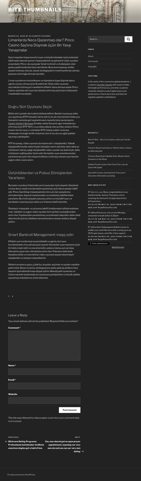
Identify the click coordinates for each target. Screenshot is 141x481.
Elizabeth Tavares (40, 36)
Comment (14, 328)
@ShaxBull (96, 227)
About (90, 56)
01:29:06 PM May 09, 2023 (102, 236)
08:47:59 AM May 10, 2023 (102, 219)
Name (12, 365)
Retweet (106, 207)
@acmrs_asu (96, 192)
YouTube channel (104, 85)
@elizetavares (118, 247)
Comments (93, 61)
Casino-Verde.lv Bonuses (20, 123)
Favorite (113, 207)
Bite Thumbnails (35, 10)
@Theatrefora (94, 201)
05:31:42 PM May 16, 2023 (101, 204)
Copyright (92, 66)
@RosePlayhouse (98, 212)
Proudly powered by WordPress (21, 474)
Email (12, 380)
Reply (100, 207)
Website (12, 394)
